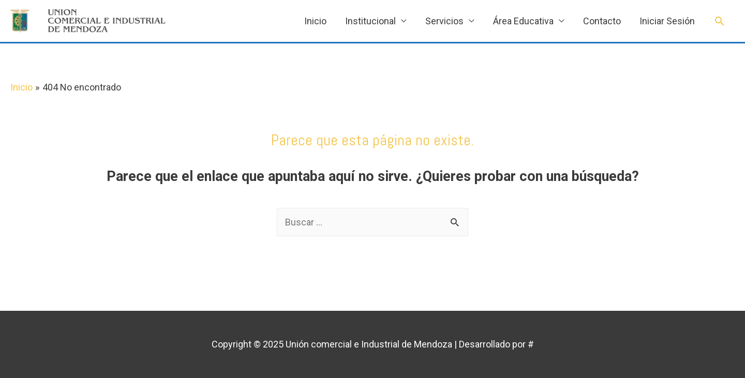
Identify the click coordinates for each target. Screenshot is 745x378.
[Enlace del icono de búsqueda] (719, 21)
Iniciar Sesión (667, 21)
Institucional (370, 21)
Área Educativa (523, 21)
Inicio (315, 21)
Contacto (602, 21)
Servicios (444, 21)
